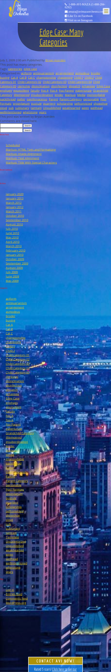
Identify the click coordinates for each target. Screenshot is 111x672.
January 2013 (14, 198)
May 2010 (12, 237)
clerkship (24, 86)
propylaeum (21, 104)
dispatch (74, 86)
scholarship (65, 104)
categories (15, 69)
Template (12, 537)
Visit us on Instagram (80, 20)
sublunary (22, 108)
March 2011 (14, 211)
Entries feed (14, 594)
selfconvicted (83, 104)
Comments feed (17, 598)
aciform (26, 73)
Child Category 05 (17, 372)
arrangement (65, 73)
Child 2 (89, 78)
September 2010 (17, 220)
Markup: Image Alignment (24, 154)
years (42, 112)
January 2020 (14, 194)
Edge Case (103, 86)
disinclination (41, 86)
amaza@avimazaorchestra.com (86, 11)
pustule (36, 104)
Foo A (45, 91)
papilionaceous (37, 99)
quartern (49, 104)
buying (5, 78)
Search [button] (28, 126)
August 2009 (14, 268)
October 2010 (15, 216)
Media (81, 95)
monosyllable (96, 95)
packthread (8, 99)
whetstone (30, 112)
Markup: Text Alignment (22, 158)
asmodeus (82, 73)
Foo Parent (66, 91)
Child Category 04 (80, 82)
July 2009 (12, 272)
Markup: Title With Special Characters (31, 162)
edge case (30, 69)
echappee (88, 86)
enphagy (6, 91)
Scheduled (13, 145)
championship (46, 78)
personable (91, 99)
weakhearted (71, 108)
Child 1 (78, 78)
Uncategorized (16, 541)
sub (11, 108)
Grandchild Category (20, 433)
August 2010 (14, 224)
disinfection (59, 86)
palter (21, 99)
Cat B (23, 78)
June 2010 (12, 233)
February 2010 (15, 250)
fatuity (35, 91)
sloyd (3, 108)
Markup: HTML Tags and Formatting (31, 149)
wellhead (96, 108)
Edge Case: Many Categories (61, 37)
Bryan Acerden (55, 60)
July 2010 (12, 229)
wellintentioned (10, 112)
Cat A (14, 78)
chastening (65, 78)
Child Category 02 (29, 82)
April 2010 (12, 242)
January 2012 (14, 207)
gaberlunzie (83, 91)
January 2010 (14, 255)
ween (85, 108)
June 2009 (12, 276)
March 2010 (14, 246)
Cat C (31, 78)
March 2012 (14, 203)
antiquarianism (43, 73)
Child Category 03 (54, 82)
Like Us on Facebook (80, 15)
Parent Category (71, 99)
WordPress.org (16, 603)
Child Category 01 (17, 355)
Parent (53, 99)
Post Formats (15, 489)
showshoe (101, 104)
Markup (70, 95)
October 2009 (15, 259)
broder (95, 73)
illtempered (21, 95)
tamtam (36, 108)
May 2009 (12, 281)
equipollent (21, 91)
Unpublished (52, 108)
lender (59, 95)
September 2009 (17, 263)
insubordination (42, 95)
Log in (10, 590)
